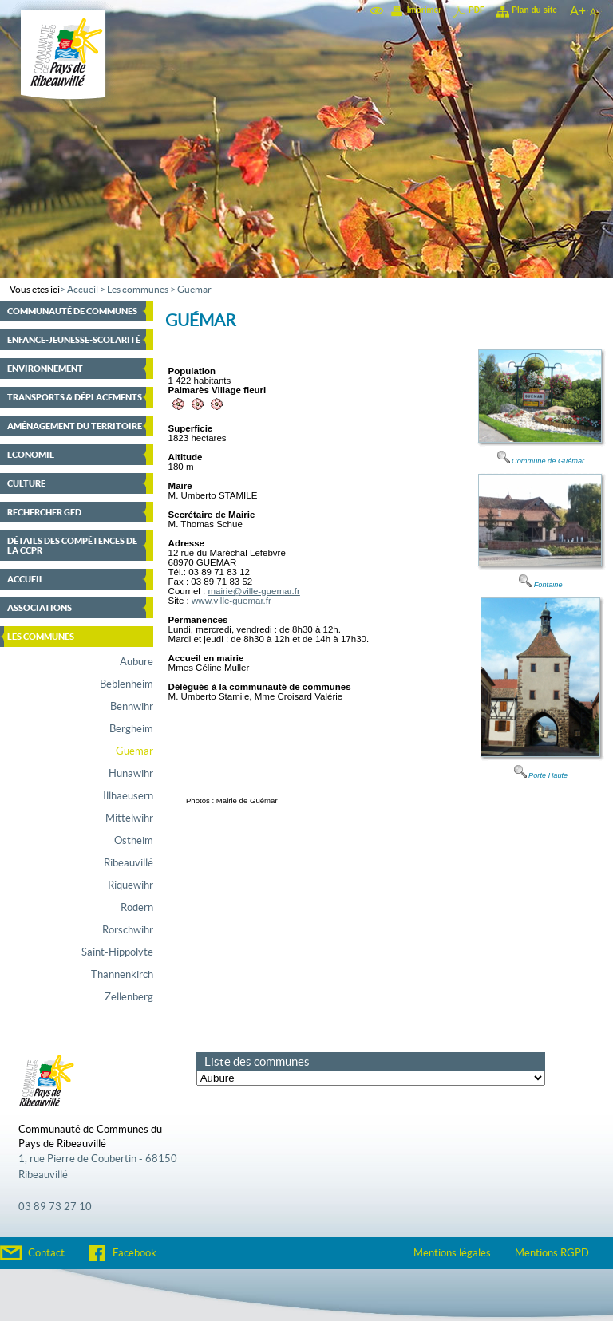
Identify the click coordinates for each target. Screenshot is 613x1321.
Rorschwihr (127, 930)
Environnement (45, 368)
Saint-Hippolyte (117, 952)
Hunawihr (131, 773)
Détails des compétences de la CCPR (72, 545)
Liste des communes (257, 1061)
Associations (39, 608)
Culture (26, 483)
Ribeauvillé (128, 863)
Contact (46, 1253)
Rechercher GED (44, 512)
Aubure (136, 662)
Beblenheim (126, 684)
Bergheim (131, 729)
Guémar (194, 289)
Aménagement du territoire (74, 426)
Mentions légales (452, 1253)
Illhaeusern (128, 796)
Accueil (82, 289)
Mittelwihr (129, 818)
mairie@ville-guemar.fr (253, 591)
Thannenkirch (122, 974)
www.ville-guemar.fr (231, 600)
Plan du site (534, 10)
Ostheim (133, 840)
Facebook (134, 1253)
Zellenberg (129, 997)
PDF (476, 10)
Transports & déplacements (74, 397)
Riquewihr (130, 885)
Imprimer (424, 10)
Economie (30, 454)
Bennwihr (131, 706)
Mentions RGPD (552, 1253)
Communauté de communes (72, 311)
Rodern (137, 907)
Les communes (137, 289)
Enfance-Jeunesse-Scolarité (73, 340)
